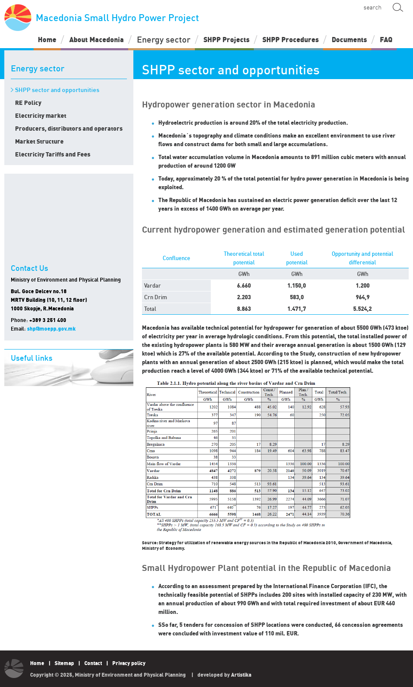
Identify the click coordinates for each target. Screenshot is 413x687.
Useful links (31, 358)
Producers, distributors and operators (69, 128)
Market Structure (39, 141)
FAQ (386, 39)
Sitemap (64, 663)
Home (47, 39)
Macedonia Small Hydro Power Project (101, 17)
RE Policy (28, 102)
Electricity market (40, 115)
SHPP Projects (226, 39)
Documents (349, 39)
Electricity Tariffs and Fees (52, 154)
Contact (93, 663)
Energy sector (164, 39)
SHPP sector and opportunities (57, 90)
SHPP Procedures (290, 39)
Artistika (241, 675)
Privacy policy (128, 663)
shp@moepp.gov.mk (51, 328)
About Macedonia (96, 39)
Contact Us (29, 268)
